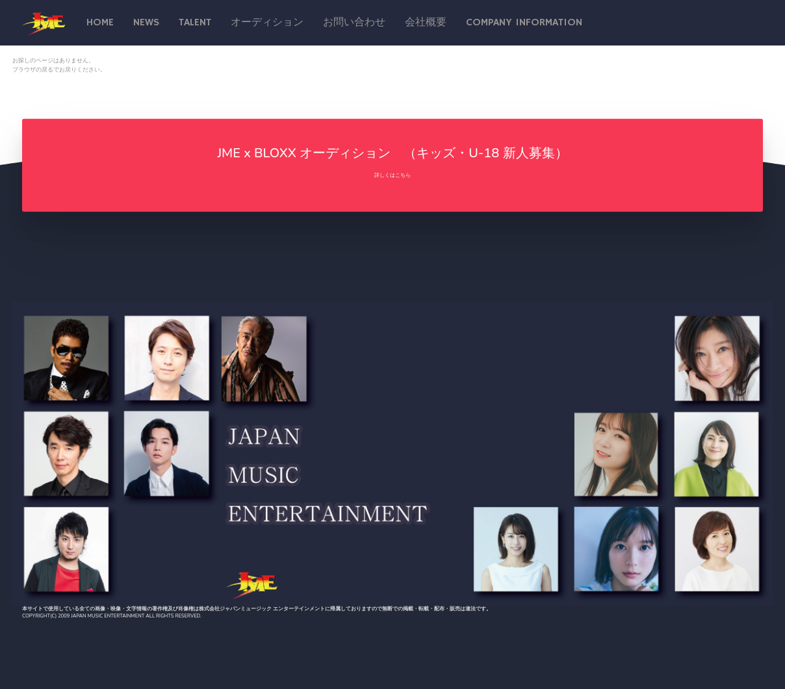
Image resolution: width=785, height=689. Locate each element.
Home (100, 22)
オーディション (267, 22)
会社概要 (425, 22)
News (146, 22)
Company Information (524, 22)
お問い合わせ (354, 22)
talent (195, 22)
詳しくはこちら (392, 175)
